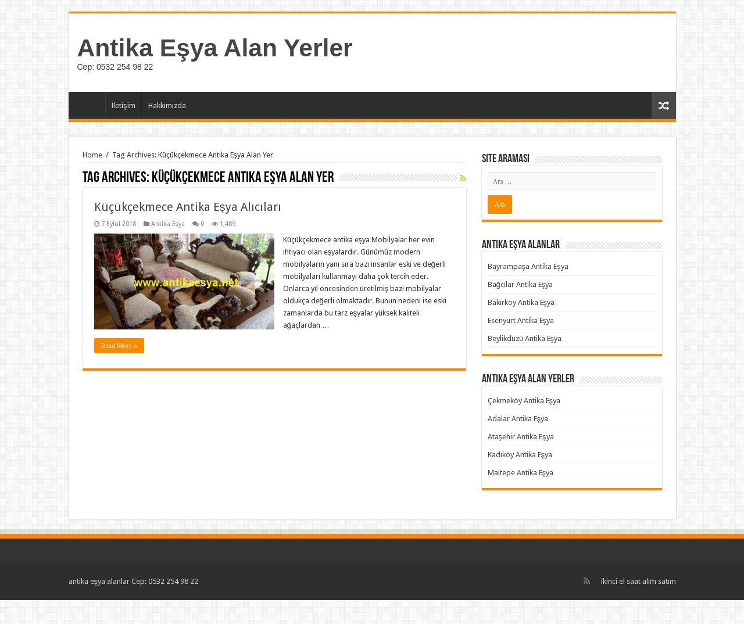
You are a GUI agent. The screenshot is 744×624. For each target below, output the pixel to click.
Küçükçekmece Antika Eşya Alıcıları (187, 207)
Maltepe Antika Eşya (521, 472)
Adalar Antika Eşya (518, 418)
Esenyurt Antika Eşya (521, 320)
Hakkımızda (167, 105)
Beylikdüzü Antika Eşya (525, 338)
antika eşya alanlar (99, 581)
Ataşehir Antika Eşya (521, 436)
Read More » (119, 346)
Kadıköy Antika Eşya (520, 454)
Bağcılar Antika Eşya (520, 284)
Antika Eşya (168, 224)
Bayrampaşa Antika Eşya (528, 266)
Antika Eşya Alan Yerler (215, 48)
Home (92, 154)
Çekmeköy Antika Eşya (524, 400)
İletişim (123, 105)
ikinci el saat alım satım (638, 581)
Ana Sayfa (89, 104)
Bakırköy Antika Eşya (521, 302)
